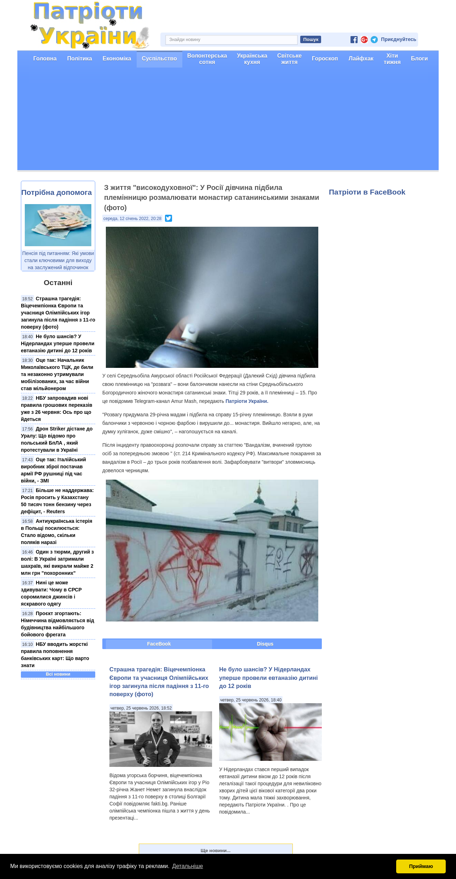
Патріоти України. (247, 401)
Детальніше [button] (187, 866)
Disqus (265, 644)
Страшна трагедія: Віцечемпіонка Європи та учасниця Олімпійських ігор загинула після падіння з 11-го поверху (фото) (58, 313)
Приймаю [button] (421, 866)
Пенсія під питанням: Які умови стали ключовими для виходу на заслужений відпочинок (58, 260)
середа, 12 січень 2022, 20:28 (132, 218)
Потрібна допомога (56, 192)
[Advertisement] (228, 120)
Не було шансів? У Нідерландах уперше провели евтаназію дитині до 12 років (58, 343)
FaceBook (159, 644)
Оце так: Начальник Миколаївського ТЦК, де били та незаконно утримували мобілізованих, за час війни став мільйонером (57, 374)
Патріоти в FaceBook (367, 192)
